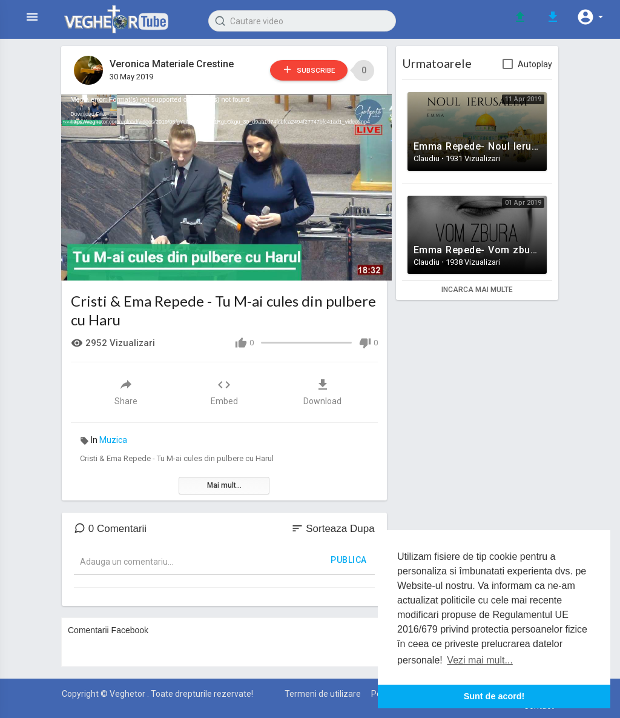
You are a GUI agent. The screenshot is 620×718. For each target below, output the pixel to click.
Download (322, 388)
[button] (590, 17)
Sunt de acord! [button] (494, 696)
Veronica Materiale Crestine (172, 64)
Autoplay (535, 64)
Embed (224, 388)
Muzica (113, 437)
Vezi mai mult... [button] (479, 660)
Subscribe (302, 70)
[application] (224, 186)
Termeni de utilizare (323, 691)
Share (125, 388)
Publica (349, 557)
